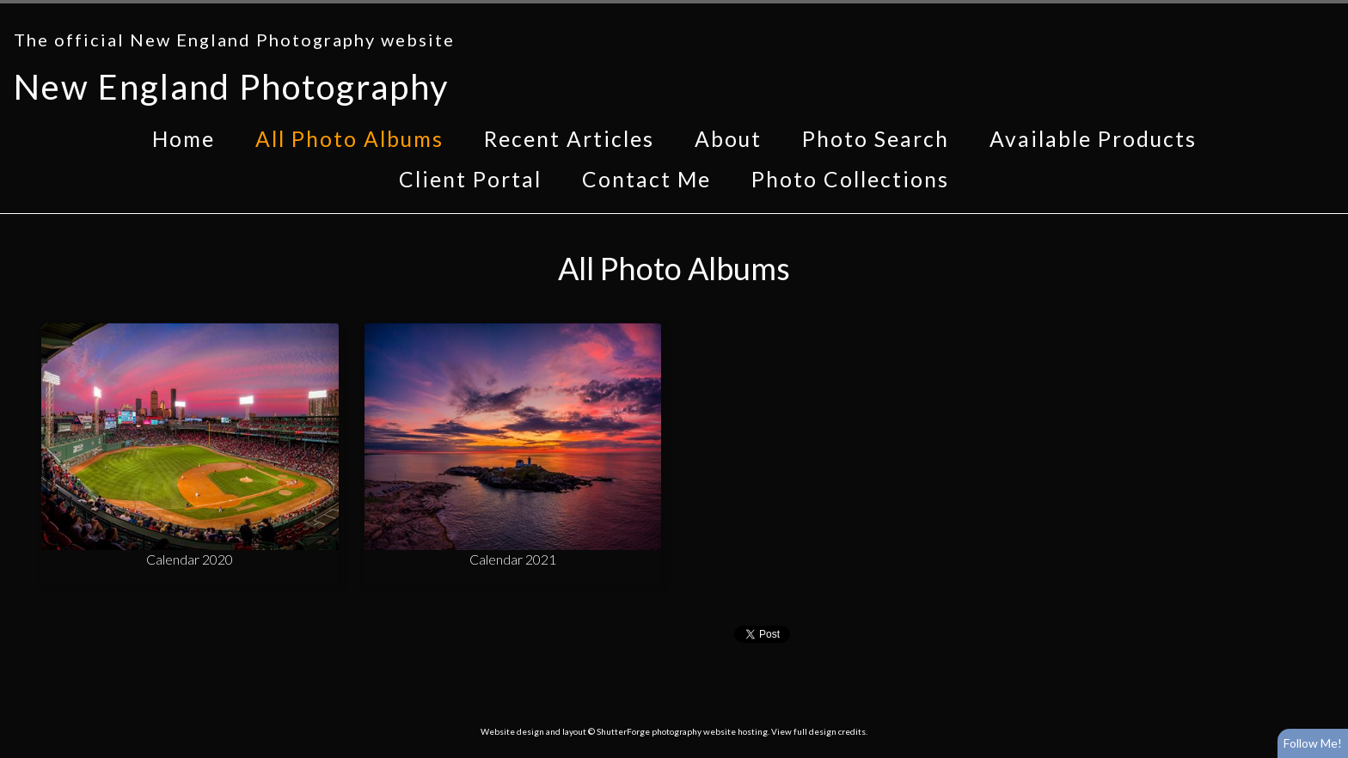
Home (183, 138)
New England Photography (231, 86)
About (728, 138)
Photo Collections (850, 179)
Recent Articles (569, 138)
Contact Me (646, 179)
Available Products (1093, 138)
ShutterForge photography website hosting (682, 731)
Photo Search (875, 138)
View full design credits (818, 731)
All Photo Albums (349, 138)
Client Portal (470, 179)
